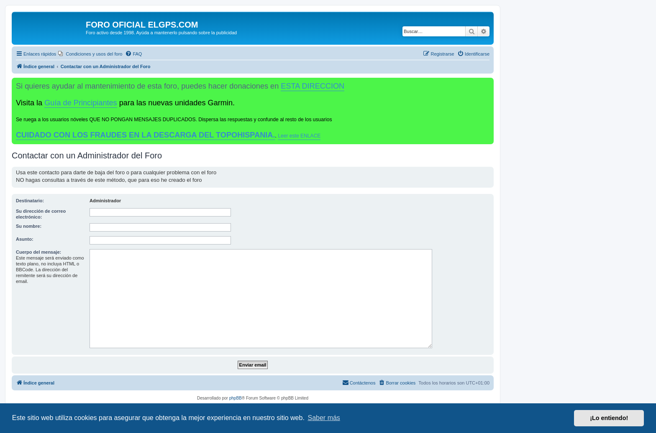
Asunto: (24, 239)
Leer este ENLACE (299, 136)
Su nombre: (28, 226)
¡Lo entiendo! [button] (609, 418)
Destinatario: (30, 200)
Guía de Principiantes (80, 103)
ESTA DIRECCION (312, 86)
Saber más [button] (324, 417)
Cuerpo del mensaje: (38, 252)
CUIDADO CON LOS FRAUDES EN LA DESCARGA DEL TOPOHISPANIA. (145, 135)
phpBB (235, 398)
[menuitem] (90, 54)
